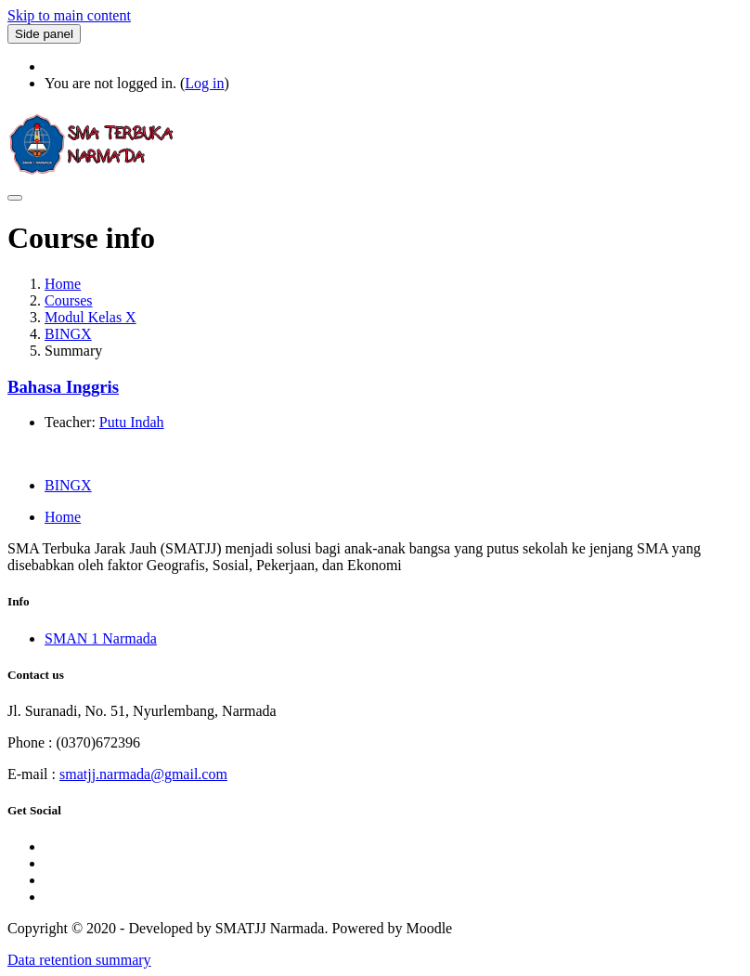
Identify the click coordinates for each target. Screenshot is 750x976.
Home (63, 284)
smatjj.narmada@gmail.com (143, 774)
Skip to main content (69, 15)
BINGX (68, 334)
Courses (69, 300)
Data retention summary (79, 960)
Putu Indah (131, 422)
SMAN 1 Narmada (101, 638)
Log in (204, 83)
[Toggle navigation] (14, 198)
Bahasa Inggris (63, 387)
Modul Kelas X (90, 317)
